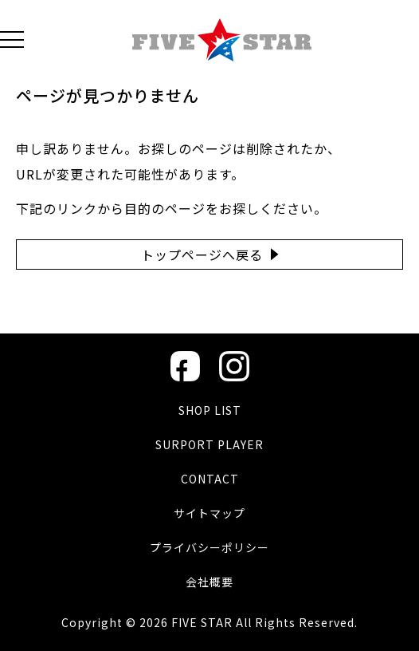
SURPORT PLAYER (209, 444)
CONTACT (210, 479)
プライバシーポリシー (209, 547)
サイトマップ (209, 513)
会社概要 (209, 582)
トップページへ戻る (202, 254)
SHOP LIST (209, 410)
